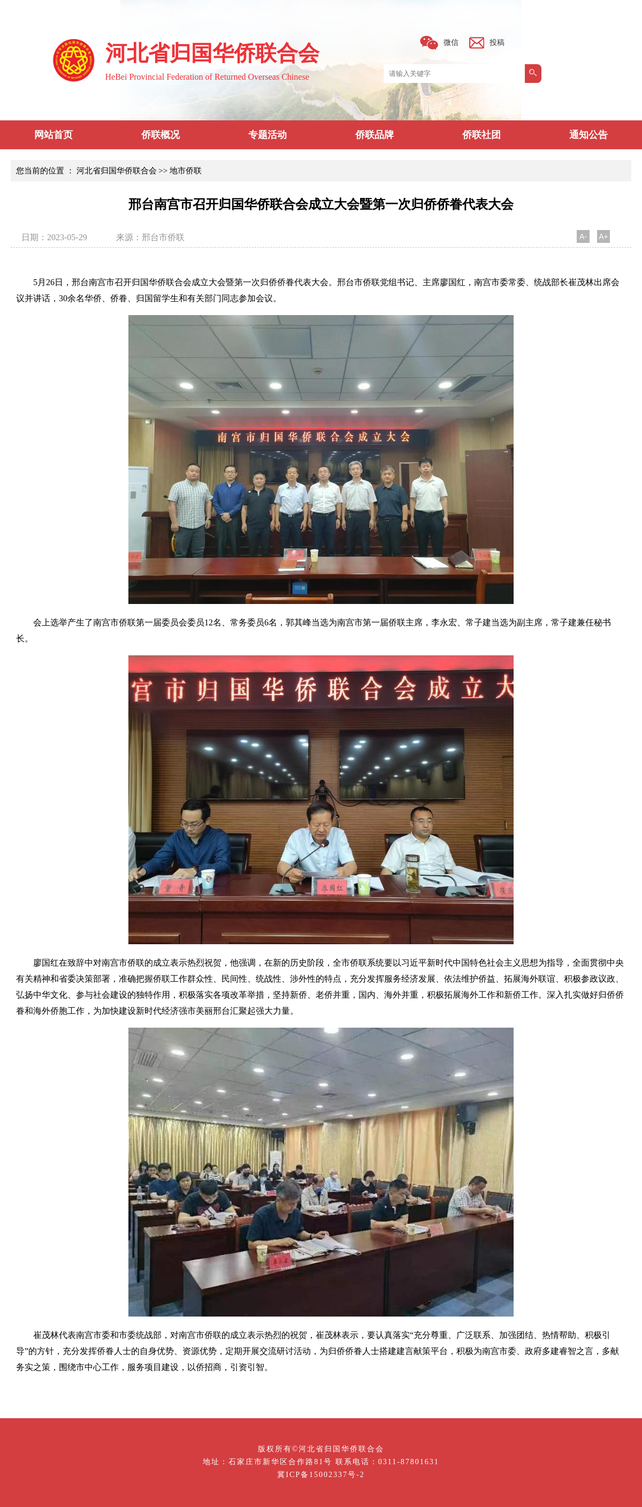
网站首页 (53, 134)
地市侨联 (186, 170)
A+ (603, 236)
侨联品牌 (374, 134)
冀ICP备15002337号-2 (320, 1475)
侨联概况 (160, 134)
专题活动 (267, 134)
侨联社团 (481, 134)
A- (583, 236)
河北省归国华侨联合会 (117, 170)
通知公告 (588, 134)
